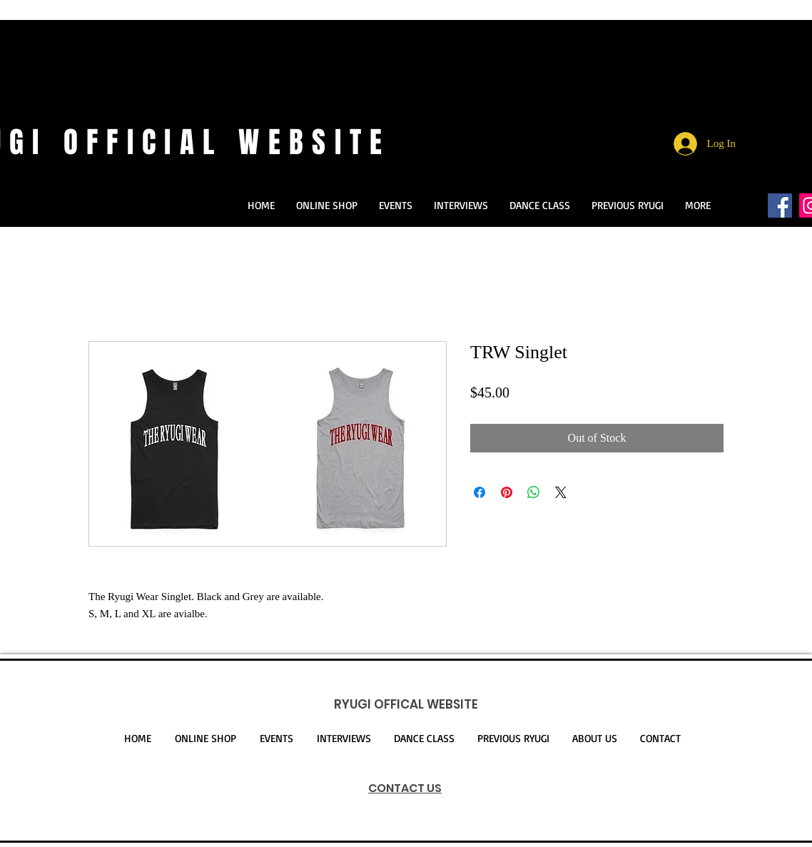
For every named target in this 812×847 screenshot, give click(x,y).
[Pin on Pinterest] (506, 492)
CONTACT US (405, 788)
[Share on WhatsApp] (533, 492)
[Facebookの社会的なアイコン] (780, 205)
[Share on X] (560, 492)
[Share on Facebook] (479, 492)
